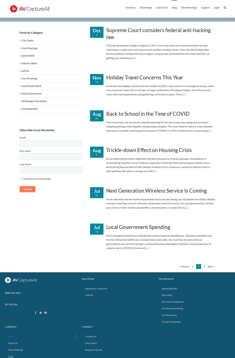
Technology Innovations (34, 101)
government (28, 55)
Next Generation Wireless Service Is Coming (156, 190)
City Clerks (28, 40)
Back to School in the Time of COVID (147, 113)
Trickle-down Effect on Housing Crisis (149, 150)
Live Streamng (29, 78)
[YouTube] (45, 312)
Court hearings (30, 48)
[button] (225, 7)
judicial (25, 70)
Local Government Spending (138, 227)
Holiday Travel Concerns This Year (144, 77)
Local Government (31, 85)
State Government (31, 93)
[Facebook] (35, 312)
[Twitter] (40, 312)
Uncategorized (29, 108)
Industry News (29, 63)
